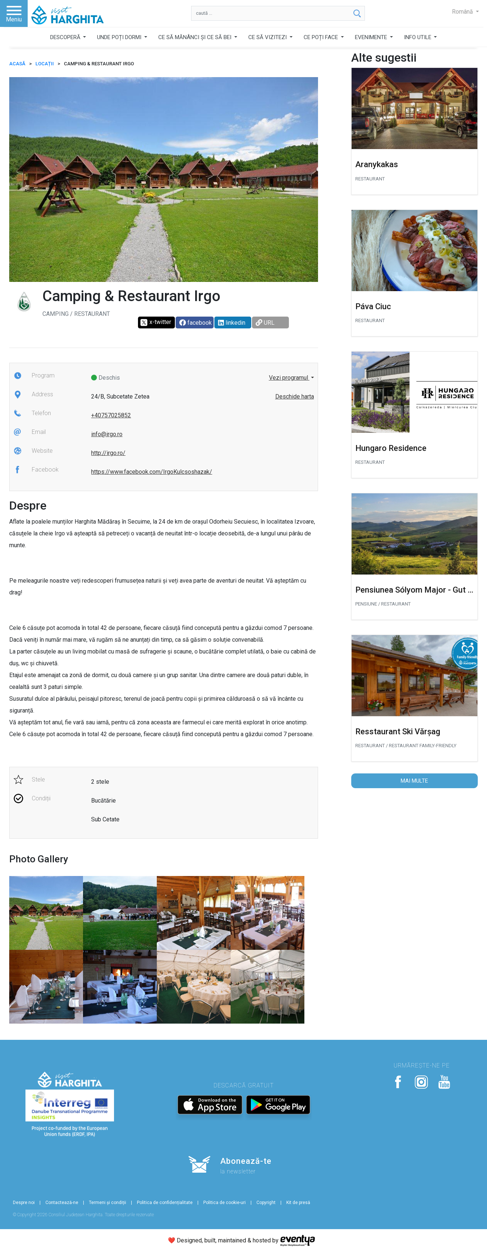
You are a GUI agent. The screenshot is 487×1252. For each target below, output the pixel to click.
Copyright (266, 1202)
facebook (195, 322)
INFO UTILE (418, 37)
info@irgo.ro (106, 434)
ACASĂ (17, 63)
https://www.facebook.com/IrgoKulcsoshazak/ (151, 471)
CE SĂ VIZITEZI (268, 37)
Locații (44, 63)
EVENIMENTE (371, 37)
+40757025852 (111, 415)
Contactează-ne (61, 1202)
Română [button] (463, 11)
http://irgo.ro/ (108, 452)
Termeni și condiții (107, 1202)
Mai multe (414, 780)
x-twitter (155, 322)
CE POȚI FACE (321, 37)
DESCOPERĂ (66, 37)
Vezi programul (289, 377)
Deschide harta (294, 396)
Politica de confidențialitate (165, 1202)
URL (265, 322)
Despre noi (24, 1202)
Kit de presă (298, 1202)
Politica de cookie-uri (224, 1202)
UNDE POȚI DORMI (120, 37)
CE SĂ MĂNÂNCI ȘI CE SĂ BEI (195, 37)
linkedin (231, 322)
